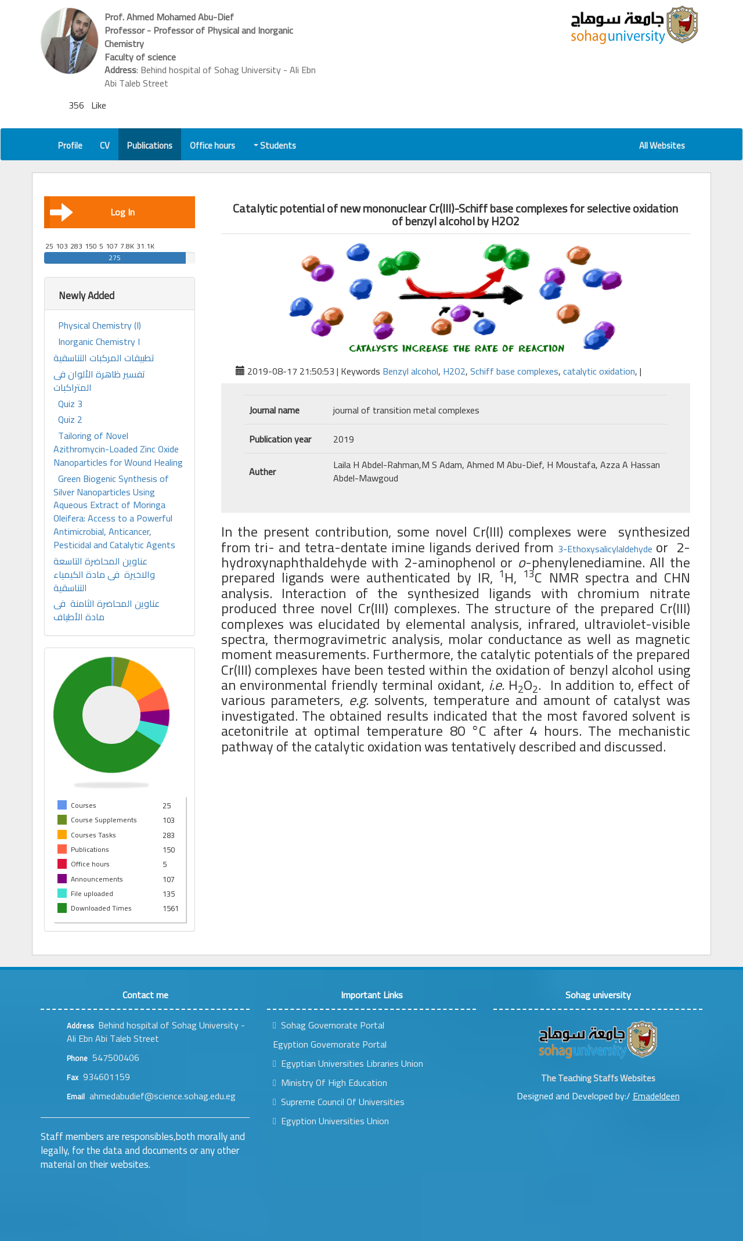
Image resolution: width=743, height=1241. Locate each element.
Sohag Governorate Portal (328, 1025)
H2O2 (454, 371)
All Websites (662, 145)
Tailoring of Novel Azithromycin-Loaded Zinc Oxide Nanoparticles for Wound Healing (118, 449)
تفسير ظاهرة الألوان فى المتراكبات (99, 381)
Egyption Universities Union (331, 1121)
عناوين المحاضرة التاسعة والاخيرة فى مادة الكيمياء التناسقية (104, 575)
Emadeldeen (656, 1096)
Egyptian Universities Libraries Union (348, 1063)
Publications (149, 145)
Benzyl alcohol (410, 371)
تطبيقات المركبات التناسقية (103, 358)
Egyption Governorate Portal (330, 1044)
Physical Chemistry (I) (99, 325)
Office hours (212, 145)
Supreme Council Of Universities (339, 1101)
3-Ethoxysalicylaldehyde (607, 548)
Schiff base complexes (514, 371)
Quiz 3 (70, 404)
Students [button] (276, 145)
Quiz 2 (70, 419)
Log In (92, 212)
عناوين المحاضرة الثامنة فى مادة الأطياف (106, 610)
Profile (70, 145)
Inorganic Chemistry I (99, 341)
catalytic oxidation (599, 371)
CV (105, 145)
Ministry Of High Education (330, 1082)
